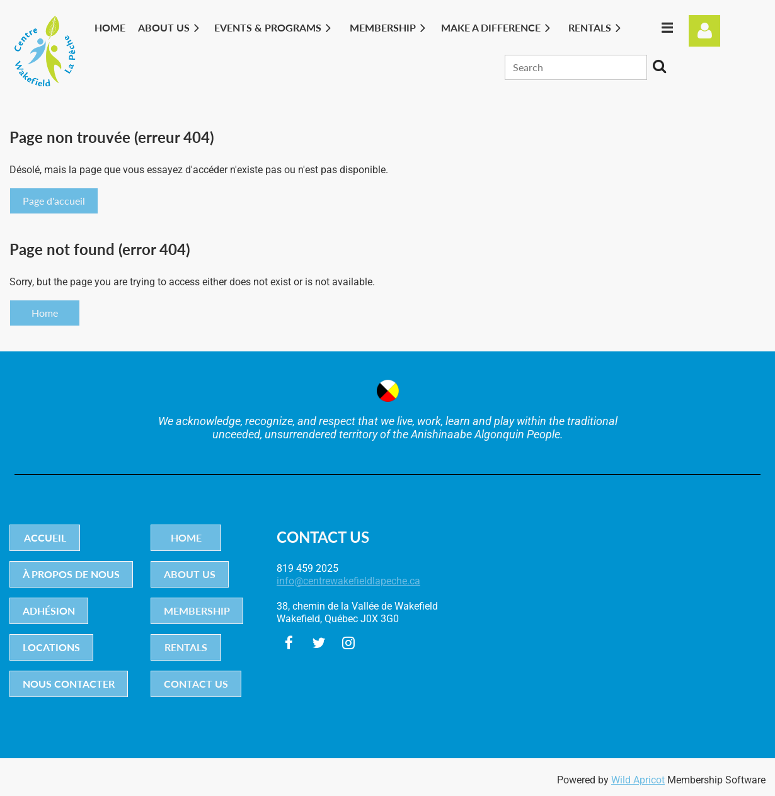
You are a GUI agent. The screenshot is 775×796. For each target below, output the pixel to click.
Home (45, 313)
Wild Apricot (638, 780)
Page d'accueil (54, 201)
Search (659, 66)
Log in (704, 31)
